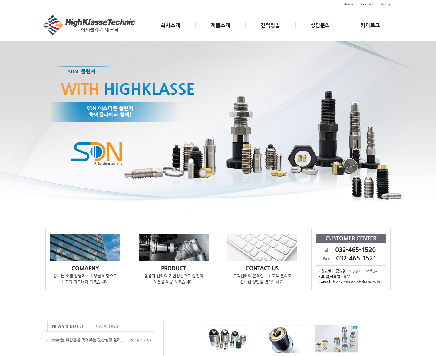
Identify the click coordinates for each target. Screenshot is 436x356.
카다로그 (370, 25)
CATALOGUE (108, 326)
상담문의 (320, 25)
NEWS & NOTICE (68, 326)
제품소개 (220, 25)
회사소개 (170, 25)
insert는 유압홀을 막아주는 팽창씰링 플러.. (87, 341)
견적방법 (270, 25)
